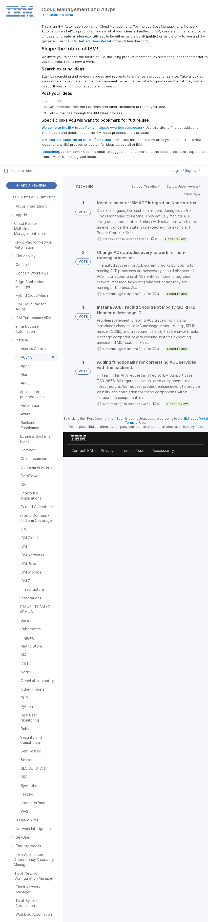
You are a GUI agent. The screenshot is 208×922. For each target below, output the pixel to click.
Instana (131, 239)
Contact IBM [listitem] (82, 450)
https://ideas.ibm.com (101, 140)
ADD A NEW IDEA (31, 185)
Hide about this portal (57, 15)
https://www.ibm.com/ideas (119, 127)
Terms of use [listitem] (133, 450)
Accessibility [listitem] (163, 450)
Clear (51, 197)
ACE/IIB (144, 239)
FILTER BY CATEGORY (27, 197)
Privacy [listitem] (107, 450)
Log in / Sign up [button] (186, 170)
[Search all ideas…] (34, 171)
